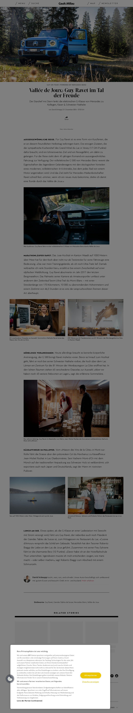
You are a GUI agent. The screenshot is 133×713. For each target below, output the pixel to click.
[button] (10, 679)
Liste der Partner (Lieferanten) (29, 701)
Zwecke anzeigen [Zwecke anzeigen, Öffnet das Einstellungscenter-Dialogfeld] (90, 682)
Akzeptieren (90, 675)
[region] (60, 677)
